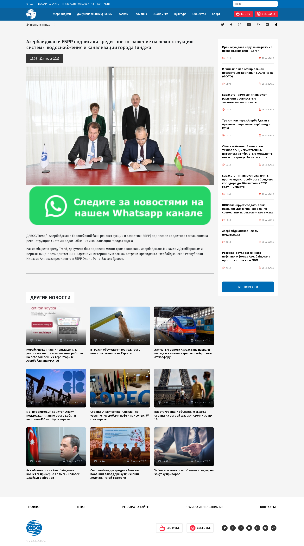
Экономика (160, 14)
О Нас (29, 3)
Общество (199, 14)
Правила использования (78, 3)
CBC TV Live (169, 528)
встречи (132, 254)
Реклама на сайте (48, 3)
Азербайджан (62, 14)
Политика (140, 14)
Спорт (216, 14)
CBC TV (243, 14)
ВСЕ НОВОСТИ (248, 287)
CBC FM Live (200, 528)
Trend (63, 249)
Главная (34, 507)
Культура (180, 14)
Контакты (103, 3)
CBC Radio (266, 14)
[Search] (255, 4)
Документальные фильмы (94, 14)
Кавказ (123, 14)
